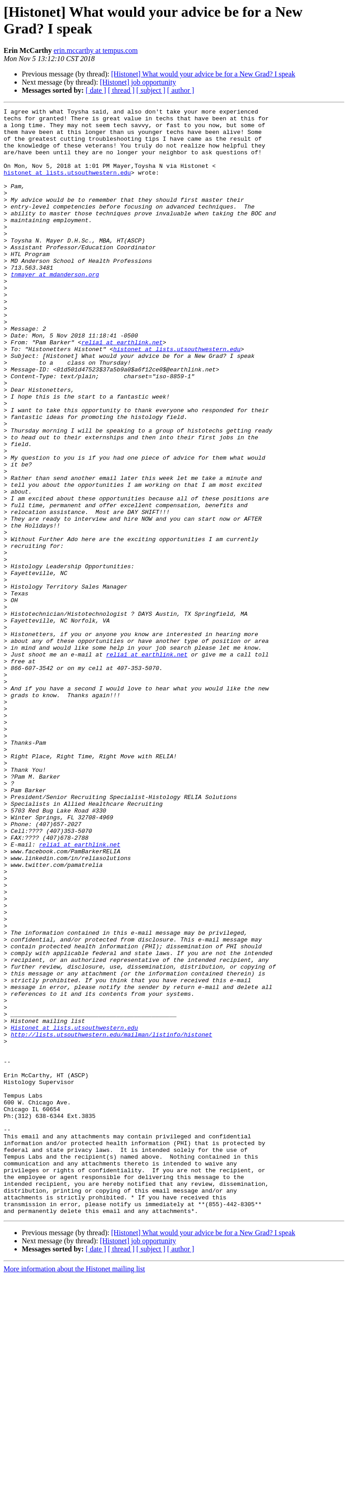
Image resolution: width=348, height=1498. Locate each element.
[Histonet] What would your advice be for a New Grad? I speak (203, 74)
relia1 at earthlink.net (122, 389)
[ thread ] (121, 90)
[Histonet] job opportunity (138, 82)
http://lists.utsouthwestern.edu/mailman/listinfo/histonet (112, 1220)
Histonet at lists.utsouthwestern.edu (74, 1212)
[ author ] (180, 90)
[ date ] (96, 90)
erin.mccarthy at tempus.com (95, 50)
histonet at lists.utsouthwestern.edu (67, 186)
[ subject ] (150, 90)
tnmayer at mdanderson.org (55, 308)
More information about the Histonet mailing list (74, 1490)
